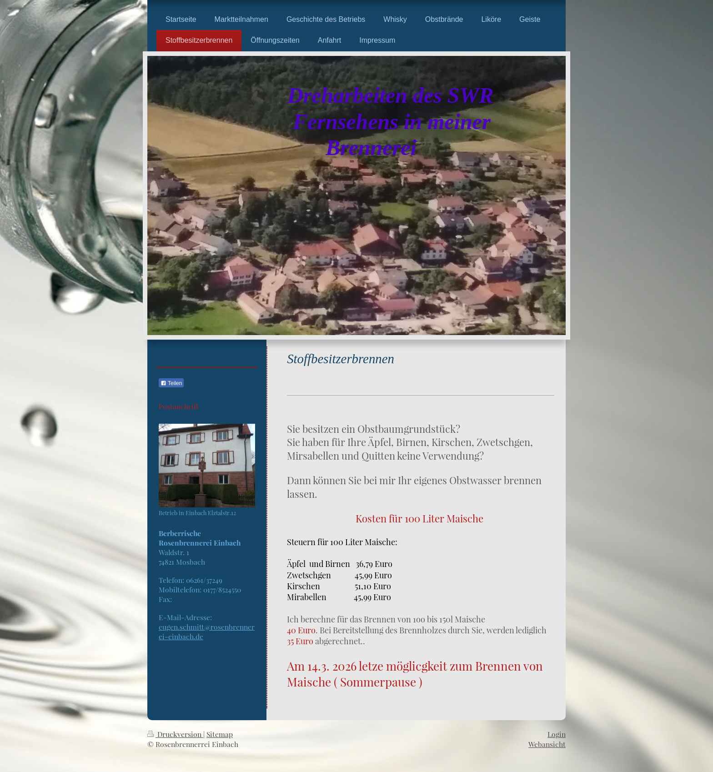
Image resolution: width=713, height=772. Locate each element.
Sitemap (219, 734)
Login (556, 734)
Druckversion (175, 734)
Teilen (171, 383)
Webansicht (547, 744)
